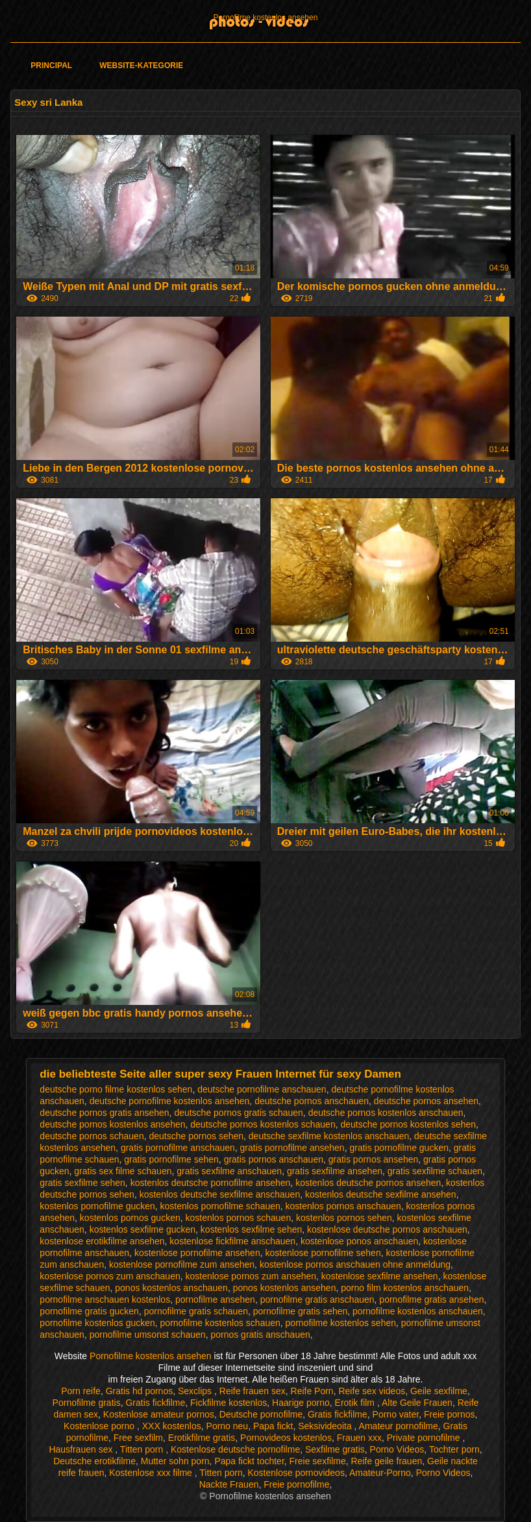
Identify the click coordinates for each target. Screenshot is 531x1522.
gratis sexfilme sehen (82, 1183)
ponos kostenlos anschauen (171, 1288)
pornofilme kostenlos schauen (220, 1323)
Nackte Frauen (229, 1484)
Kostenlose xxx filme (152, 1473)
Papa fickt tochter (249, 1461)
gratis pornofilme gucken (399, 1147)
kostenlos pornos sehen (344, 1218)
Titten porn (143, 1449)
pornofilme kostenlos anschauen (417, 1311)
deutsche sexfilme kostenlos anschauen (329, 1136)
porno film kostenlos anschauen (405, 1288)
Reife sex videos (371, 1391)
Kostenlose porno (100, 1426)
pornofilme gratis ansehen (431, 1299)
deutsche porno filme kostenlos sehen (116, 1089)
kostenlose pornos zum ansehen (250, 1276)
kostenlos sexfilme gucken (142, 1229)
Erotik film (356, 1402)
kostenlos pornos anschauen (343, 1206)
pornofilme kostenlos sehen (341, 1323)
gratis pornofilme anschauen (178, 1147)
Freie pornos (449, 1414)
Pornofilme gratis (87, 1402)
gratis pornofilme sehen (171, 1159)
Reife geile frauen (386, 1461)
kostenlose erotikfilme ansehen (102, 1241)
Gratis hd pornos (139, 1391)
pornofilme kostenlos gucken (97, 1323)
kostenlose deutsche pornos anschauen (387, 1229)
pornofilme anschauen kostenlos (105, 1299)
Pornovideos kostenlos (286, 1437)
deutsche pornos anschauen (311, 1101)
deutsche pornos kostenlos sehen (408, 1124)
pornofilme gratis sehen (300, 1311)
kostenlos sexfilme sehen (251, 1229)
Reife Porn (312, 1391)
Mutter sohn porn (175, 1461)
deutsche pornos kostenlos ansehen (112, 1124)
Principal (51, 65)
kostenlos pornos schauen (238, 1218)
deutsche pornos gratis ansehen (104, 1112)
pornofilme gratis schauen (196, 1311)
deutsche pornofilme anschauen (261, 1089)
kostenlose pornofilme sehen (322, 1253)
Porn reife (81, 1391)
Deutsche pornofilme (261, 1414)
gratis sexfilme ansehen (334, 1171)
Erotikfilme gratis (201, 1437)
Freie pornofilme (296, 1484)
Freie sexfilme (318, 1461)
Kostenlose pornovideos (295, 1473)
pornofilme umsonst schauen (148, 1334)
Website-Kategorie (141, 65)
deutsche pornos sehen (196, 1136)
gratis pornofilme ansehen (292, 1147)
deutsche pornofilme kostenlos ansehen (170, 1101)
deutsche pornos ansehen (426, 1101)
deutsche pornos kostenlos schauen (262, 1124)
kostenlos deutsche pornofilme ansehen (210, 1183)
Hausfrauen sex (82, 1449)
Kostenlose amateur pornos (158, 1414)
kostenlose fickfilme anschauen (232, 1241)
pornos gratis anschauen (260, 1334)
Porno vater (396, 1414)
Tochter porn (454, 1449)
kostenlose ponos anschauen (359, 1241)
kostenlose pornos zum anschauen (110, 1276)
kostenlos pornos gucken (130, 1218)
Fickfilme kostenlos (228, 1402)
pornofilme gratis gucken (89, 1311)
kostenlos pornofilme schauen (220, 1206)
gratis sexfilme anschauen (229, 1171)
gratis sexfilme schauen (435, 1171)
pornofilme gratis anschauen (317, 1299)
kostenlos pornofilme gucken (97, 1206)
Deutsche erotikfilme (94, 1461)
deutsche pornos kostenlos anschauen (385, 1112)
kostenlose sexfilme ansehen (379, 1276)
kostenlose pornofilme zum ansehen (181, 1264)
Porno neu (227, 1426)
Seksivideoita (326, 1426)
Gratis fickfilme (155, 1402)
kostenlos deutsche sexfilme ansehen (380, 1194)
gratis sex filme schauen (122, 1171)
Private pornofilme (425, 1437)
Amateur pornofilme (398, 1426)
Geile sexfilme (438, 1391)
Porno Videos (397, 1449)
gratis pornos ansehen (373, 1159)
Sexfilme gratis (335, 1449)
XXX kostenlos (171, 1426)
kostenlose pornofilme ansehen (197, 1253)
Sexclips (196, 1391)
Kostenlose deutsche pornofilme (235, 1449)
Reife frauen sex (252, 1391)
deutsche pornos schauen (91, 1136)
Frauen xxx (359, 1437)
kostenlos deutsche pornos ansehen (368, 1183)
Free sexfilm (138, 1437)
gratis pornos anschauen (273, 1159)
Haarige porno (301, 1402)
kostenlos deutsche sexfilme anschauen (220, 1194)
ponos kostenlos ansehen (284, 1288)
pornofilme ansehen (215, 1299)
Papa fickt (273, 1426)
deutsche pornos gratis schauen (238, 1112)
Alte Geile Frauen (417, 1402)
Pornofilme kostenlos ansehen (266, 17)
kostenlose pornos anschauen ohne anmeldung (355, 1264)
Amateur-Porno (380, 1473)
